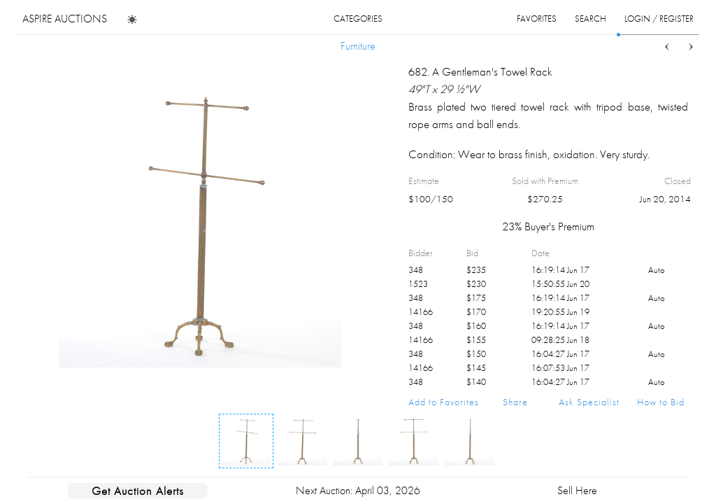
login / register (659, 18)
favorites (537, 18)
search (590, 18)
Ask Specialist (589, 402)
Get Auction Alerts (138, 490)
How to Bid (661, 402)
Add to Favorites (443, 402)
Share (515, 402)
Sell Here (577, 490)
